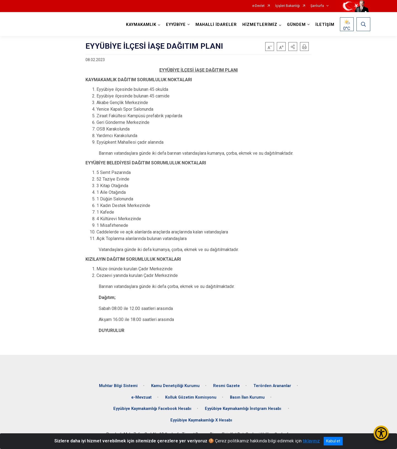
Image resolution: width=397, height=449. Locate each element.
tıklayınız (311, 440)
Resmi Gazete (226, 385)
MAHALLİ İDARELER (216, 24)
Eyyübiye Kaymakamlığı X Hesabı (201, 420)
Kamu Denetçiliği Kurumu (175, 385)
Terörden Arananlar (272, 385)
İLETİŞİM (324, 24)
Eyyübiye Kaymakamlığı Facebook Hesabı (152, 408)
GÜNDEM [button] (296, 24)
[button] (292, 46)
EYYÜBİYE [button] (176, 24)
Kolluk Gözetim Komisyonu (190, 397)
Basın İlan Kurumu (247, 397)
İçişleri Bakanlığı (287, 6)
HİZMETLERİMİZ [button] (259, 24)
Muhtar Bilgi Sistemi (118, 385)
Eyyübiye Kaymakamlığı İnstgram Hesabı (243, 408)
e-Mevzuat (141, 397)
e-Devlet (258, 6)
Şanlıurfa (317, 6)
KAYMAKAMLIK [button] (141, 24)
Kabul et (333, 441)
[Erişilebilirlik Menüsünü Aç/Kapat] (381, 433)
